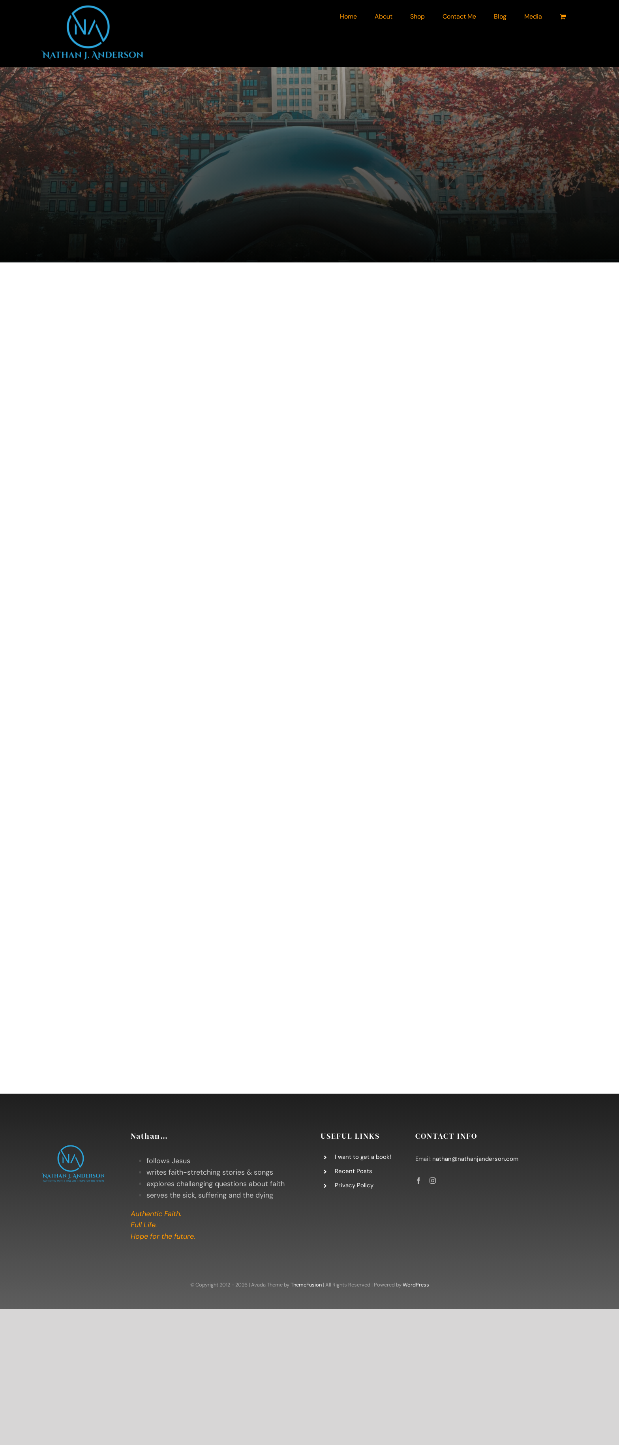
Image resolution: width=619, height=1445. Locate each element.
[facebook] (418, 1180)
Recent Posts (353, 1171)
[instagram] (433, 1180)
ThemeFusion (306, 1284)
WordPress (416, 1284)
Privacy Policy (354, 1185)
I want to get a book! (363, 1157)
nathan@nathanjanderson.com (475, 1159)
